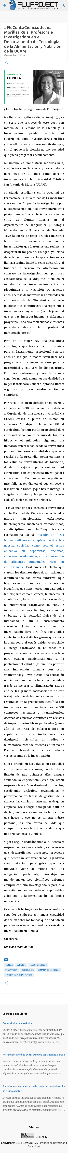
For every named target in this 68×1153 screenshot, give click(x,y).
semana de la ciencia (49, 970)
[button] (6, 62)
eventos (21, 965)
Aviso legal (34, 1146)
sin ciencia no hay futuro (18, 975)
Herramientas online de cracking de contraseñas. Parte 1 (34, 1054)
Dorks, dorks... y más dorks (17, 1023)
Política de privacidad (52, 1142)
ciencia (9, 965)
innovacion (11, 970)
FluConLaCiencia (38, 965)
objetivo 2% (27, 970)
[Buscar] (63, 5)
